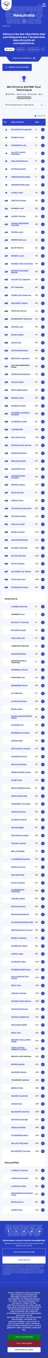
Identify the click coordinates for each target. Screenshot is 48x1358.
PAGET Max (16, 780)
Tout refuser (24, 1343)
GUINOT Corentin (19, 1096)
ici (9, 1274)
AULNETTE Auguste (20, 279)
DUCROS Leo (17, 725)
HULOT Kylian (17, 382)
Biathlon (20, 49)
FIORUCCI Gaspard (20, 374)
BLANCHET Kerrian (20, 1112)
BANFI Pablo (17, 335)
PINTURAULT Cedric (21, 748)
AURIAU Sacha (18, 812)
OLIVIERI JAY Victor (21, 571)
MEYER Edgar (17, 827)
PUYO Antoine (18, 883)
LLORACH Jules (18, 1186)
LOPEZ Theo (17, 193)
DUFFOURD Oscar (19, 350)
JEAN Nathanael (19, 796)
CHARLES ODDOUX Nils (22, 922)
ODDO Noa (16, 342)
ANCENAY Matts (19, 820)
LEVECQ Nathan (19, 701)
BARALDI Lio (17, 1202)
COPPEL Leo (17, 327)
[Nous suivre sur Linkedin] (39, 1231)
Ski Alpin (9, 49)
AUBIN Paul (16, 1210)
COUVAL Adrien (18, 843)
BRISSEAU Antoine (20, 733)
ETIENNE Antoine (19, 587)
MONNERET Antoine (20, 804)
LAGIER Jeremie (19, 606)
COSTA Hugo (17, 954)
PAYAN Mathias (18, 1127)
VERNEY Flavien (18, 993)
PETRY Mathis (17, 563)
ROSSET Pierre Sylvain (22, 264)
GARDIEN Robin (18, 1072)
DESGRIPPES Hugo (20, 185)
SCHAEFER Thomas (20, 1151)
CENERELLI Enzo (19, 670)
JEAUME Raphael (19, 540)
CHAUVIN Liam (18, 579)
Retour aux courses (17, 67)
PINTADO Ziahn (18, 516)
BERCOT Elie (17, 1088)
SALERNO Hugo (18, 630)
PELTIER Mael (17, 875)
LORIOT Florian (18, 216)
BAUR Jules (16, 709)
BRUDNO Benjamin (20, 914)
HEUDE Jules (17, 398)
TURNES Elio (17, 429)
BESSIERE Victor (19, 685)
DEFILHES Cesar (19, 390)
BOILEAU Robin (18, 461)
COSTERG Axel (18, 469)
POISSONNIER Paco (21, 969)
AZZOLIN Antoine (19, 1178)
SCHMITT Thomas (20, 622)
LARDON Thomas (19, 1170)
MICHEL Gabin (18, 898)
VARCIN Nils (17, 741)
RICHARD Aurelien (20, 835)
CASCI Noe (16, 1104)
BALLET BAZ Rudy (20, 1143)
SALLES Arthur (18, 437)
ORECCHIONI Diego (20, 177)
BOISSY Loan (17, 256)
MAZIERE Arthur (19, 756)
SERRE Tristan (18, 485)
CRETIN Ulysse (18, 200)
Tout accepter (24, 1337)
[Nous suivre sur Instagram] (24, 1231)
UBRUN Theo (17, 500)
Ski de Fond (33, 49)
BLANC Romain (18, 556)
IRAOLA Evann (18, 867)
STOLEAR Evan (18, 906)
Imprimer (40, 116)
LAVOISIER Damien (20, 859)
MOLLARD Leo (18, 638)
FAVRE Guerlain (18, 169)
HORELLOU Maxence (21, 295)
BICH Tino (16, 1033)
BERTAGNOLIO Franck (22, 930)
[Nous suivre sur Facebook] (8, 1231)
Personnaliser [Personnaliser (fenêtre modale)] (24, 1349)
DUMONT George (19, 548)
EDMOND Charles (19, 1119)
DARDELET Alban (19, 946)
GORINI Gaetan (19, 453)
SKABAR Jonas (18, 406)
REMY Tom (16, 985)
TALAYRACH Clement (21, 508)
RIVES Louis (17, 232)
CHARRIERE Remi (19, 1135)
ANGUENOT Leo (18, 145)
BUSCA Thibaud (18, 938)
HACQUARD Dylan (19, 1009)
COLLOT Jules (18, 524)
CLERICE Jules (18, 962)
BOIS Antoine (18, 532)
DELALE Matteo (18, 764)
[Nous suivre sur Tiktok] (32, 1231)
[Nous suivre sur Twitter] (16, 1231)
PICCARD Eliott (18, 654)
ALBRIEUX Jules (19, 421)
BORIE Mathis (18, 1064)
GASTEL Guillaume (20, 1017)
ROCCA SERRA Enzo (20, 788)
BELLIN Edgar (18, 851)
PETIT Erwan (17, 492)
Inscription (24, 1260)
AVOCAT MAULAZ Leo (21, 445)
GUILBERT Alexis (19, 303)
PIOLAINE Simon (19, 161)
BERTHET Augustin (20, 358)
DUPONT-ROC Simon (21, 1001)
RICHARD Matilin (19, 1025)
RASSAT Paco (17, 137)
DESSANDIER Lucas (21, 772)
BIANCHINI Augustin (21, 129)
